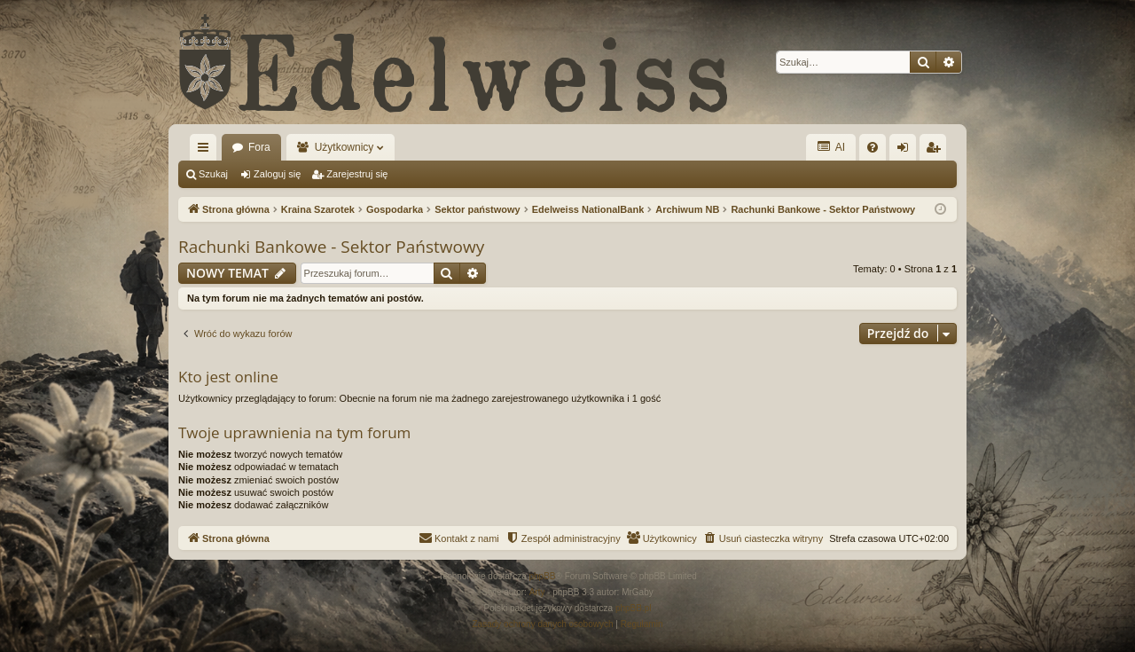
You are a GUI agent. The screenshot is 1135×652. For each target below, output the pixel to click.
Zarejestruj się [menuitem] (936, 151)
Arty (537, 592)
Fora (259, 147)
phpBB (542, 576)
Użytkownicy (344, 147)
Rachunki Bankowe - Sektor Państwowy (331, 246)
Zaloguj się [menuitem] (906, 151)
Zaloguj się (277, 174)
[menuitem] (872, 147)
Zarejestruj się (356, 174)
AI (831, 146)
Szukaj (213, 174)
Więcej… (206, 151)
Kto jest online (228, 376)
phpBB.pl (633, 608)
